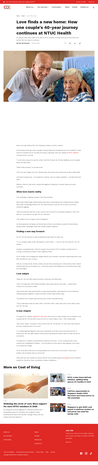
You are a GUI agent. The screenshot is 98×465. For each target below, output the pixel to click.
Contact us (38, 447)
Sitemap (53, 455)
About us (6, 435)
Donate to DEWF (81, 2)
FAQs (47, 455)
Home (18, 16)
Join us (68, 446)
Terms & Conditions (8, 455)
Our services (7, 439)
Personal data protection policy (25, 455)
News (23, 16)
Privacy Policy (39, 455)
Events (37, 439)
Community (7, 443)
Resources (92, 2)
